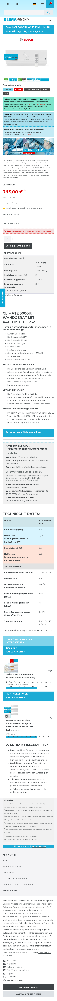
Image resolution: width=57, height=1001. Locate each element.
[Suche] (48, 12)
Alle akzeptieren (28, 987)
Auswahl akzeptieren (28, 994)
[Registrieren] (17, 4)
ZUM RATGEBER (2, 298)
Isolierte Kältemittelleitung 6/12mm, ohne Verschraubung (20, 676)
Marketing (11, 964)
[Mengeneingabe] (7, 239)
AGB (5, 861)
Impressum (9, 873)
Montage (29, 104)
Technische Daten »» (12, 295)
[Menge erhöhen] (13, 239)
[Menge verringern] (15, 239)
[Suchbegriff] (24, 12)
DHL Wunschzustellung (18, 970)
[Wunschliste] (42, 4)
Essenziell (11, 961)
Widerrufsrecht (12, 867)
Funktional (12, 977)
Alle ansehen (15, 651)
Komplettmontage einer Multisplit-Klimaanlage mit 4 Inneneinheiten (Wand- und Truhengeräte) (20, 725)
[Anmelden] (8, 4)
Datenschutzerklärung (16, 879)
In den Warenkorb (18, 246)
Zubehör (28, 134)
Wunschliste (13, 224)
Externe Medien (14, 967)
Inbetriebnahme (41, 104)
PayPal (10, 973)
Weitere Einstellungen (13, 980)
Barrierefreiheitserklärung (19, 885)
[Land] (35, 4)
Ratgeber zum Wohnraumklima (23, 432)
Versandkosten (22, 203)
